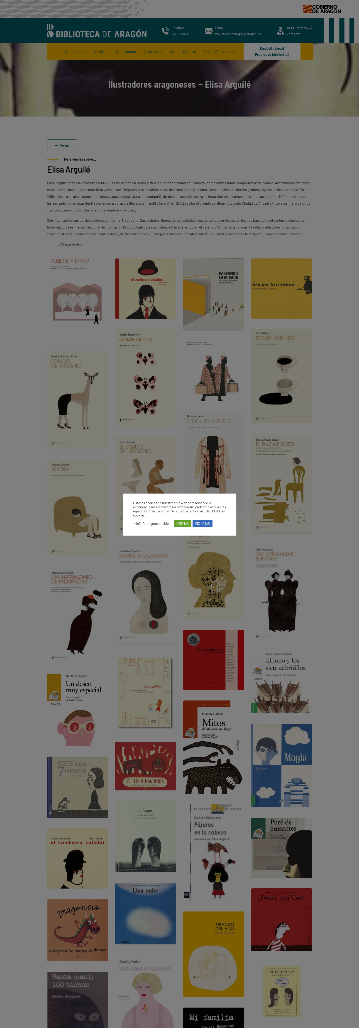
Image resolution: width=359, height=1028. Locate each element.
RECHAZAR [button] (202, 523)
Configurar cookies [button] (156, 523)
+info (138, 523)
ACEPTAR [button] (182, 523)
